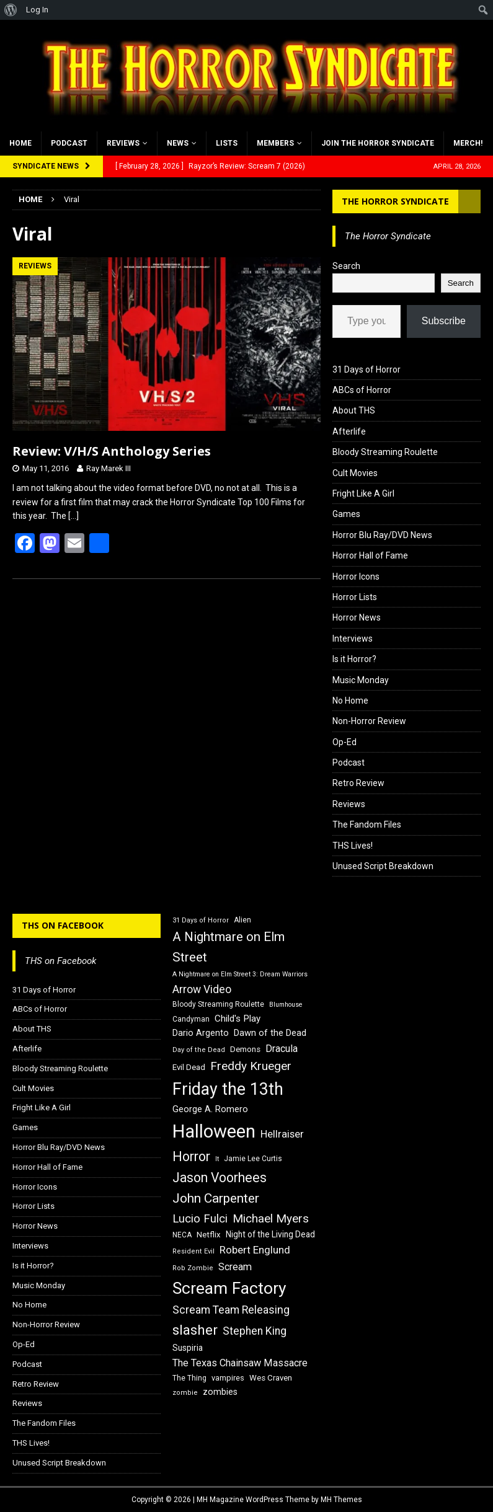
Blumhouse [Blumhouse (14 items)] (286, 1005)
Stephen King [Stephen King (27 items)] (254, 1331)
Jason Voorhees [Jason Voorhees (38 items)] (219, 1177)
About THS (353, 410)
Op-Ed (344, 742)
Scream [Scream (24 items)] (235, 1267)
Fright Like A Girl (363, 493)
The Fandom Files (366, 824)
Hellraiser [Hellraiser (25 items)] (282, 1134)
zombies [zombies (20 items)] (220, 1392)
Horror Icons (356, 576)
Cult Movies (355, 473)
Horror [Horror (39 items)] (191, 1156)
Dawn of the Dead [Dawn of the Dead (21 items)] (270, 1032)
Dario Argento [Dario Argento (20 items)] (200, 1033)
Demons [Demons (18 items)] (245, 1049)
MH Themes (341, 1499)
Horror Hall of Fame (370, 555)
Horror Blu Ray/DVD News (382, 535)
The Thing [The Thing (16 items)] (189, 1378)
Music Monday (360, 680)
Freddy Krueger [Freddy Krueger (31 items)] (250, 1066)
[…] (73, 516)
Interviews (352, 638)
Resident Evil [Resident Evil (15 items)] (193, 1251)
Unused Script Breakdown (382, 866)
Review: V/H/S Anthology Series (111, 451)
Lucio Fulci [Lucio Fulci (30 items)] (200, 1219)
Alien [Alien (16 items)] (242, 920)
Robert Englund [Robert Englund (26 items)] (255, 1250)
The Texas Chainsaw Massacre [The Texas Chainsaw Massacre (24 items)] (240, 1363)
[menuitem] (11, 10)
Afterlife (349, 431)
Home (20, 143)
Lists (227, 143)
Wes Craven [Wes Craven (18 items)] (270, 1377)
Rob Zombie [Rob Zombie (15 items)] (192, 1268)
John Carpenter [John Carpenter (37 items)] (215, 1198)
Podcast (69, 143)
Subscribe (444, 321)
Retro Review (358, 783)
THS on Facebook (63, 925)
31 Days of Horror (366, 369)
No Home (350, 700)
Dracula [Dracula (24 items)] (281, 1048)
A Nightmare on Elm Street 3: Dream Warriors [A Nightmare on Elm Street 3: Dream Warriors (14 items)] (240, 974)
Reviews (123, 143)
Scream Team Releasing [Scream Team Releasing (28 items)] (231, 1309)
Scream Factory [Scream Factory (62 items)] (229, 1288)
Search (346, 266)
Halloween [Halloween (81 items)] (213, 1131)
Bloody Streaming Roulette (385, 452)
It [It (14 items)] (217, 1159)
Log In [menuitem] (37, 9)
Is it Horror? (354, 659)
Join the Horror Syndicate (377, 143)
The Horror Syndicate (395, 201)
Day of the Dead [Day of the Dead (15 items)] (198, 1050)
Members (275, 143)
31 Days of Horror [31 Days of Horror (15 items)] (200, 920)
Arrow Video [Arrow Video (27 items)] (201, 989)
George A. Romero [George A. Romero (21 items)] (210, 1109)
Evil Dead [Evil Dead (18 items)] (188, 1067)
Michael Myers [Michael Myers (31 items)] (271, 1218)
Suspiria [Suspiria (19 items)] (187, 1348)
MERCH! (467, 143)
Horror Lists (354, 597)
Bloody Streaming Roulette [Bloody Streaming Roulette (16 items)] (218, 1004)
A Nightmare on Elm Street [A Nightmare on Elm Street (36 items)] (228, 947)
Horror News (356, 617)
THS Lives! (352, 846)
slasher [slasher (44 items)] (195, 1330)
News (178, 143)
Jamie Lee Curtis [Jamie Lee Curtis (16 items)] (253, 1158)
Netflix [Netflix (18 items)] (209, 1234)
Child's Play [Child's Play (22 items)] (237, 1018)
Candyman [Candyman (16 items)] (191, 1019)
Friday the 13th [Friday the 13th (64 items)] (227, 1089)
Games (346, 514)
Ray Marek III (108, 468)
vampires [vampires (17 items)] (227, 1377)
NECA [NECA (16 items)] (182, 1235)
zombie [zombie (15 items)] (185, 1393)
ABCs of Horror (361, 390)
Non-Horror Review (369, 721)
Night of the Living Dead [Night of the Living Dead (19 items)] (270, 1234)
